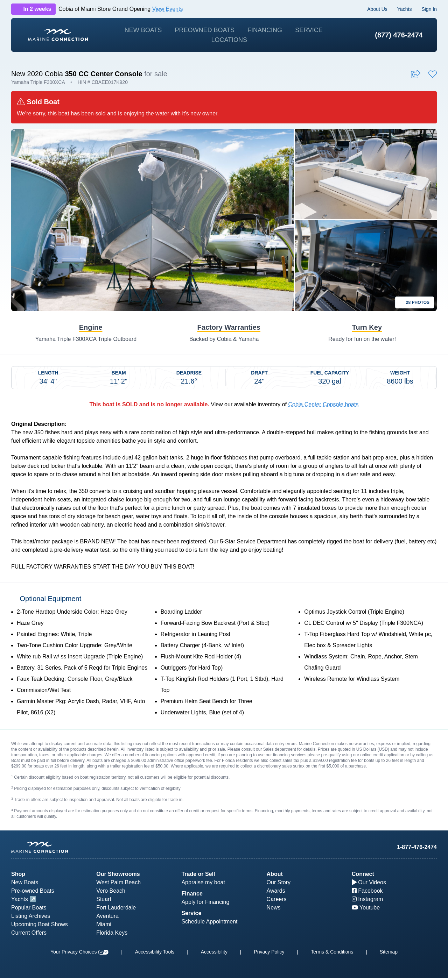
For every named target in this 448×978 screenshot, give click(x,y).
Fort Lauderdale (116, 908)
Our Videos (369, 882)
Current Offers (29, 933)
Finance (191, 894)
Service (309, 30)
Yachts (404, 9)
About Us (377, 9)
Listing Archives (30, 916)
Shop (18, 874)
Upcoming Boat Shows (39, 924)
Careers (277, 899)
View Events (167, 9)
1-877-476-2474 (417, 847)
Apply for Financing (205, 902)
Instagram (367, 899)
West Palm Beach (118, 882)
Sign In (429, 9)
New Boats (143, 30)
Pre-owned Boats (32, 891)
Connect (363, 874)
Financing (264, 30)
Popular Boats (29, 908)
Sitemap (389, 952)
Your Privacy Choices (79, 952)
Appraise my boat (203, 882)
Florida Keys (111, 933)
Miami (103, 924)
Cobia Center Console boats (323, 404)
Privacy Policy (269, 952)
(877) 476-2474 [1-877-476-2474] (399, 35)
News (274, 908)
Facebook (367, 891)
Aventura (107, 916)
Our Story (278, 882)
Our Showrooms (118, 874)
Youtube (366, 908)
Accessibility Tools (155, 952)
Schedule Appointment (209, 922)
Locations (229, 39)
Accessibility (214, 952)
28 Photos (414, 302)
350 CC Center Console (103, 74)
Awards (276, 891)
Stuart (103, 899)
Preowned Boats (204, 30)
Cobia (54, 74)
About (275, 874)
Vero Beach (110, 891)
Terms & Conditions (332, 952)
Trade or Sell (198, 874)
